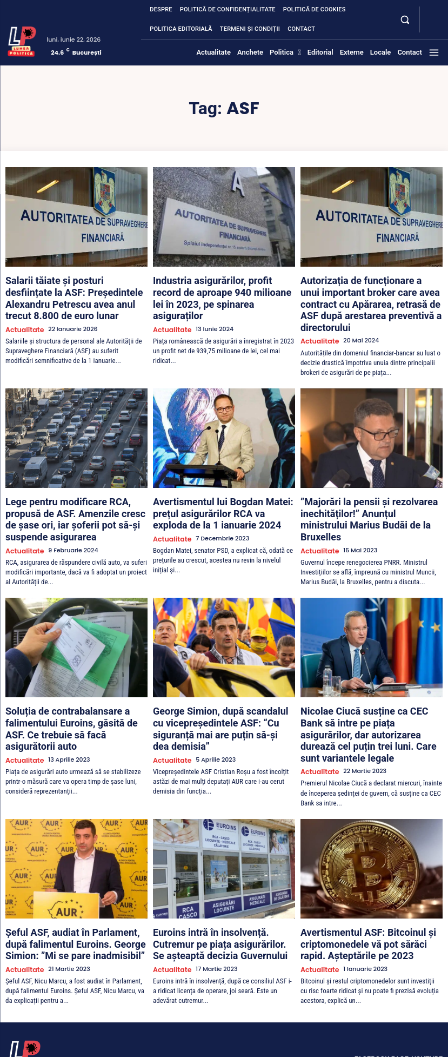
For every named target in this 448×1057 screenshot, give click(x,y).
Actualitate (22, 309)
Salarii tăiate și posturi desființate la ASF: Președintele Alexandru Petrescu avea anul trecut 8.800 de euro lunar (75, 288)
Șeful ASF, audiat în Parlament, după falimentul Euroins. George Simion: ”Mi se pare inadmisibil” (76, 873)
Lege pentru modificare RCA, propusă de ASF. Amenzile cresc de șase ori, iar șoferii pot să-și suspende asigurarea (74, 486)
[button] (404, 19)
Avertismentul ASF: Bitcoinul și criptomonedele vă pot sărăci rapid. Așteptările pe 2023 (360, 873)
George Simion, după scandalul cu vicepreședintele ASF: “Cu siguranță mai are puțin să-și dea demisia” (221, 675)
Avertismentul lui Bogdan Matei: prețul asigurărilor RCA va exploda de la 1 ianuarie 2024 (218, 486)
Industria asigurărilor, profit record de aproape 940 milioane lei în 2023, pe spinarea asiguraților (216, 288)
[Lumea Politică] (21, 40)
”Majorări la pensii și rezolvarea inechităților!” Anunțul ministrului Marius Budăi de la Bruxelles (369, 486)
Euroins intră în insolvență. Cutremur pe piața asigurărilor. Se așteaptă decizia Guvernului (220, 873)
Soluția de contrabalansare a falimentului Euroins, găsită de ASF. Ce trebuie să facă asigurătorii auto (75, 675)
